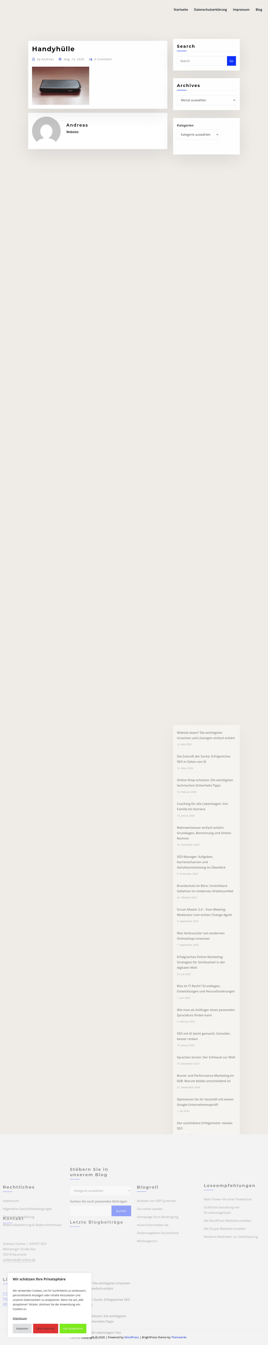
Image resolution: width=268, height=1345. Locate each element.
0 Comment (103, 77)
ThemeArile (178, 1337)
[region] (49, 1305)
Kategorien (185, 135)
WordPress (131, 1337)
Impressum (241, 9)
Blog (259, 9)
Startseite (181, 9)
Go (231, 69)
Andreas (45, 77)
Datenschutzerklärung (210, 9)
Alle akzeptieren (73, 1328)
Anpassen (22, 1328)
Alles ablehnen (46, 1328)
